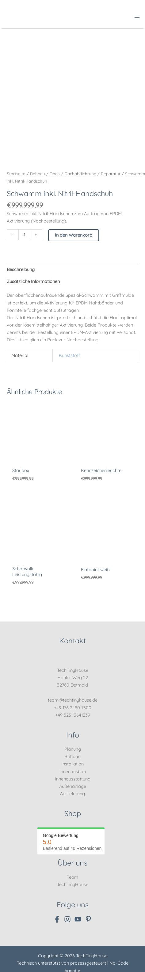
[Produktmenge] (24, 234)
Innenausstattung (72, 779)
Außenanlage (72, 786)
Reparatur (110, 173)
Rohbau (37, 173)
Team (72, 877)
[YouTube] (77, 919)
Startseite (16, 173)
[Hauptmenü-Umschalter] (137, 17)
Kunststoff (69, 355)
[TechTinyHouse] (9, 17)
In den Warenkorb (73, 235)
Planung (72, 749)
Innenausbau (72, 771)
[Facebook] (57, 919)
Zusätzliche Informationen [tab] (33, 281)
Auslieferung (72, 793)
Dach (55, 173)
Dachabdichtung (80, 173)
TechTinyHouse (72, 884)
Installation (72, 764)
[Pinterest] (88, 919)
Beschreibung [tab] (21, 269)
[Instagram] (67, 919)
